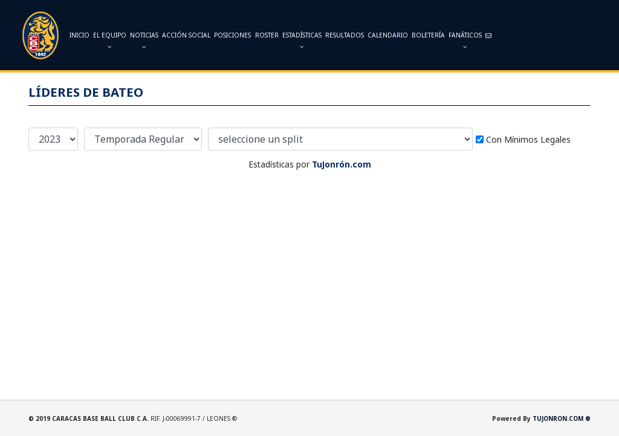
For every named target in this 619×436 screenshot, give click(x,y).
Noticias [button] (144, 40)
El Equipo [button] (109, 40)
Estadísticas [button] (302, 40)
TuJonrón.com (341, 164)
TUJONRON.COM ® (562, 418)
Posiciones (232, 35)
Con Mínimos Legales (528, 139)
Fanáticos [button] (465, 40)
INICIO (79, 35)
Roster (267, 35)
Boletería (428, 35)
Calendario (388, 35)
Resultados (344, 35)
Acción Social (186, 35)
